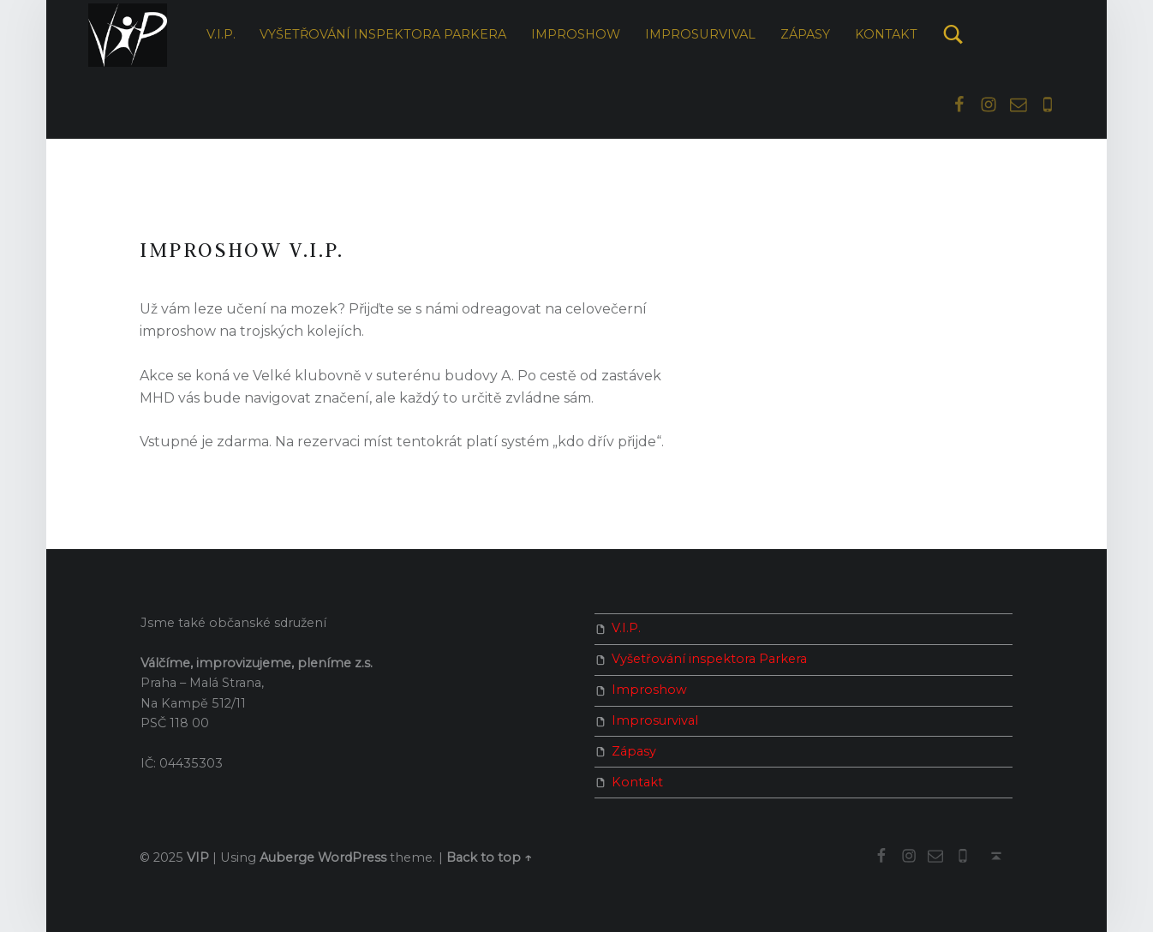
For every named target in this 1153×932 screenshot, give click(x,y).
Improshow (575, 34)
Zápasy (805, 34)
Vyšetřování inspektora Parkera (383, 34)
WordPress (352, 857)
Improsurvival (700, 34)
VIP (198, 857)
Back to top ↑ (489, 857)
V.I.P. (221, 34)
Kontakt (886, 34)
